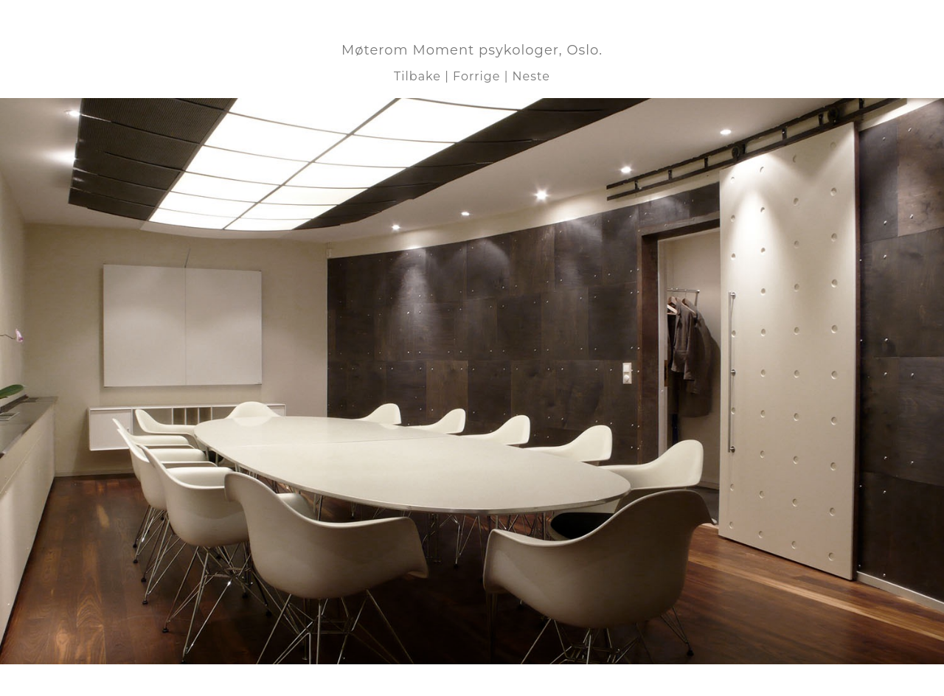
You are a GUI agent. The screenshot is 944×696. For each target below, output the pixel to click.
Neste (531, 76)
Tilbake (417, 76)
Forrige (476, 76)
